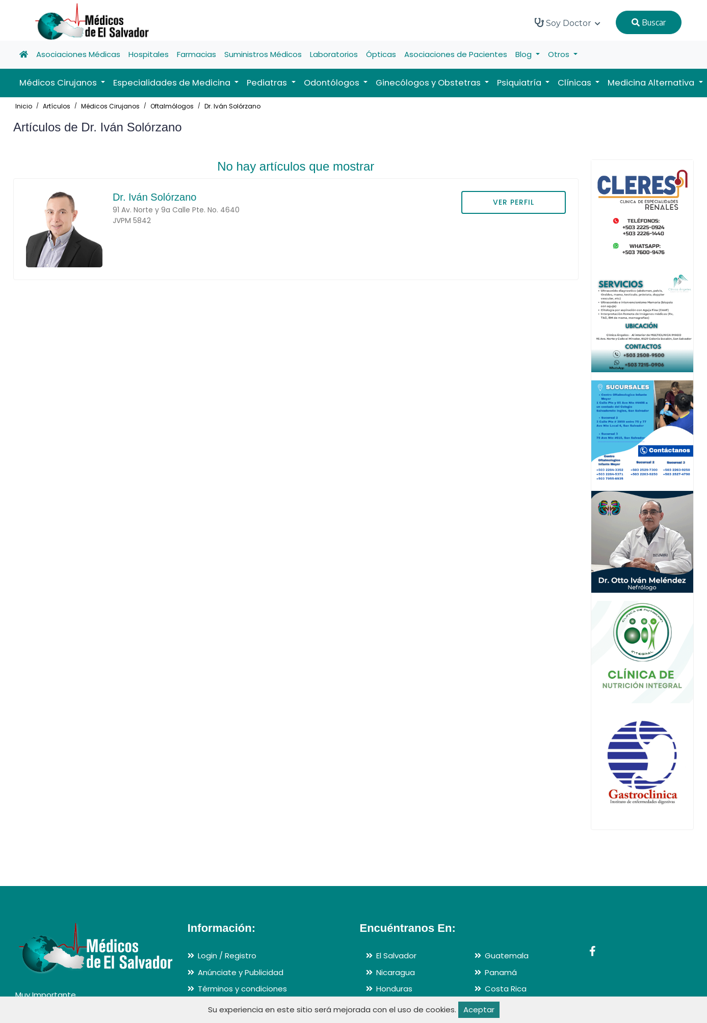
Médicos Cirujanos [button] (59, 83)
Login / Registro (227, 955)
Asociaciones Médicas (78, 54)
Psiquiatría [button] (520, 83)
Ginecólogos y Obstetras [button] (429, 83)
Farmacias (196, 54)
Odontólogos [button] (332, 83)
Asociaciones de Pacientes (455, 54)
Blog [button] (524, 54)
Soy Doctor (567, 23)
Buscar (649, 22)
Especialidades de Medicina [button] (172, 83)
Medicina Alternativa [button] (652, 83)
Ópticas (381, 54)
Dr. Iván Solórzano (232, 106)
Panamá (501, 972)
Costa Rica (506, 988)
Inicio (23, 106)
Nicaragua (395, 972)
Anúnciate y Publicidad (240, 972)
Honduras (394, 988)
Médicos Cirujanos (110, 106)
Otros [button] (559, 54)
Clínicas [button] (575, 83)
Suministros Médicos (263, 54)
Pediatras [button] (268, 83)
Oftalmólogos (172, 106)
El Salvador (396, 955)
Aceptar (478, 1009)
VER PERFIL (513, 202)
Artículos (56, 106)
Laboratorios (334, 54)
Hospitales (148, 54)
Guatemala (507, 955)
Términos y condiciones (242, 988)
